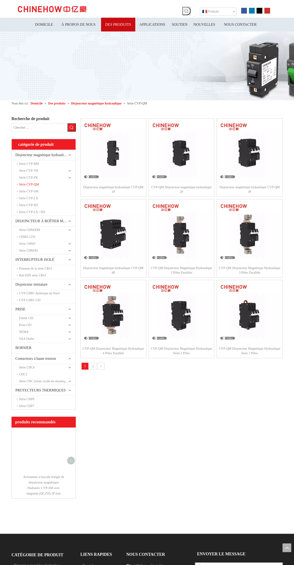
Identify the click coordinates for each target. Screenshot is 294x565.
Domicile (89, 497)
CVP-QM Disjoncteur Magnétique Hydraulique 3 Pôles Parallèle (249, 270)
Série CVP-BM (29, 164)
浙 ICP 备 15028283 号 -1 (164, 562)
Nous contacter (92, 529)
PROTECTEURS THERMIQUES (40, 390)
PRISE (20, 309)
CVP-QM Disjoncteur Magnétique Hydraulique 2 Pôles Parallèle (181, 270)
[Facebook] (244, 10)
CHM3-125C (27, 237)
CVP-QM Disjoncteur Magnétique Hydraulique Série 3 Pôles (249, 351)
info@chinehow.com (139, 530)
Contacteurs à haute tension (35, 358)
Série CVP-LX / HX (32, 212)
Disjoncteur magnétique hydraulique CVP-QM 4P (113, 270)
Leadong (227, 562)
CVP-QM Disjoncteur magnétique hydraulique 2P (181, 190)
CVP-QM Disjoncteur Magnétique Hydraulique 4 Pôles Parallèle (113, 351)
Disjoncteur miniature (31, 284)
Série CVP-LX (28, 198)
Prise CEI (25, 325)
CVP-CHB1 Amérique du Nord (39, 293)
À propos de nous (94, 503)
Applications (91, 510)
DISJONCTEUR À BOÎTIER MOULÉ (44, 221)
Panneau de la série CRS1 (35, 268)
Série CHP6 (26, 399)
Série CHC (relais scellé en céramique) (44, 381)
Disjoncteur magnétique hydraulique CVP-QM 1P (113, 190)
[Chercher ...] (39, 127)
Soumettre (209, 539)
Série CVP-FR (28, 177)
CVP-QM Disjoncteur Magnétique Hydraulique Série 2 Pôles (181, 351)
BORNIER (23, 348)
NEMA (23, 332)
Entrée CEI (26, 318)
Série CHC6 (27, 367)
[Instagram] (42, 531)
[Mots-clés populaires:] (186, 11)
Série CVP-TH (28, 170)
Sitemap (215, 562)
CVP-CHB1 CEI (30, 300)
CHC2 (23, 374)
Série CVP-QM (29, 184)
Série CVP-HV (28, 205)
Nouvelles (89, 523)
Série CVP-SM (28, 191)
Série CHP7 (26, 406)
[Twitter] (259, 10)
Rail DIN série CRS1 (32, 275)
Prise (17, 503)
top (287, 547)
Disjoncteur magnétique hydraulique (42, 155)
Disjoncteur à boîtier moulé (31, 522)
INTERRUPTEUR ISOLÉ (34, 259)
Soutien (88, 516)
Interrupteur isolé (25, 509)
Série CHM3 (27, 243)
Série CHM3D (28, 250)
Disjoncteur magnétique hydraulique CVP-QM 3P (249, 190)
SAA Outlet (26, 338)
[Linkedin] (252, 10)
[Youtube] (267, 10)
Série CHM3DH (29, 230)
